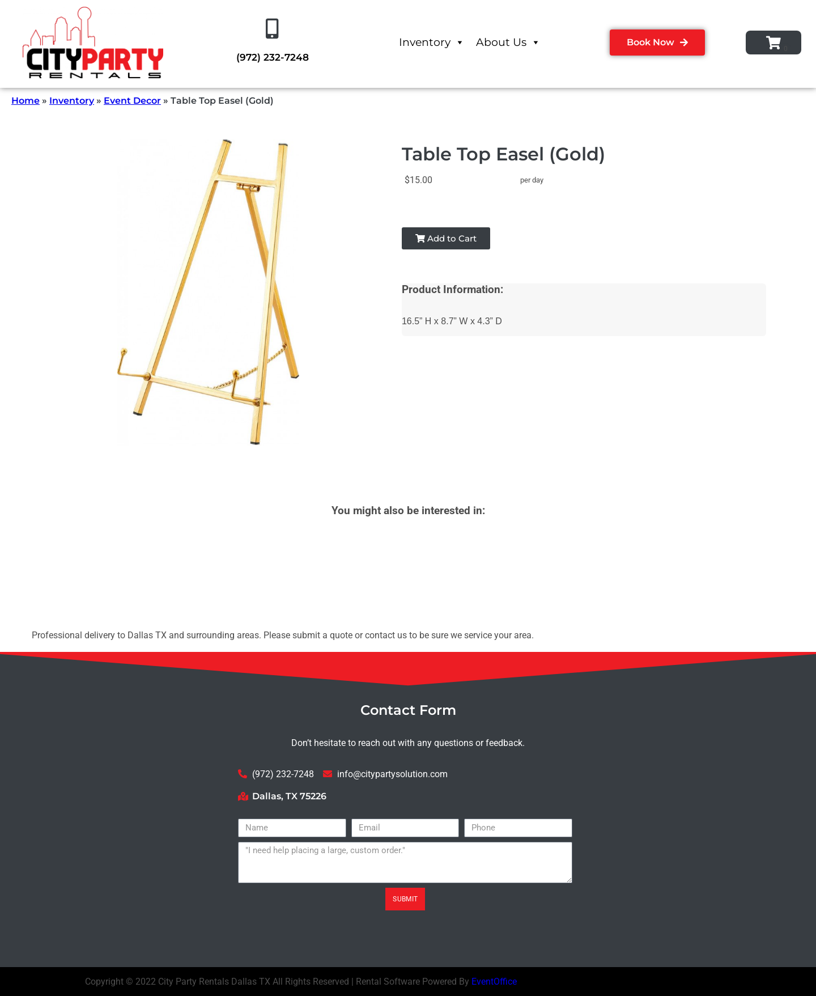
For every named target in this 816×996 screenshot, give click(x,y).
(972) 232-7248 (272, 57)
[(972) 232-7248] (272, 29)
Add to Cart (446, 238)
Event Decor (132, 100)
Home (25, 100)
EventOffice (494, 981)
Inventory (432, 42)
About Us (508, 42)
